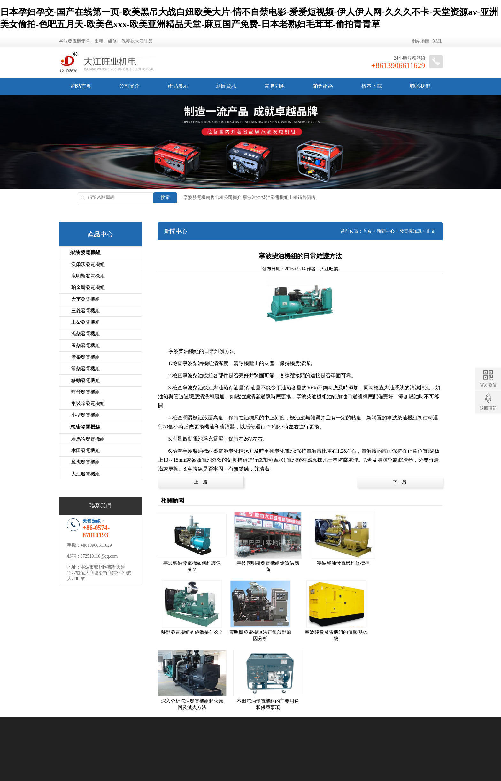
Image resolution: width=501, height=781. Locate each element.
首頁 (367, 231)
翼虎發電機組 (85, 460)
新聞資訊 (226, 86)
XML (437, 41)
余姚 (256, 739)
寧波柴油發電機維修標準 (336, 561)
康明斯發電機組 (88, 275)
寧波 (213, 739)
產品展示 (178, 86)
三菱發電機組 (85, 310)
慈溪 (247, 739)
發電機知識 (410, 231)
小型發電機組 (85, 414)
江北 (239, 739)
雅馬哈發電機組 (88, 437)
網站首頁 (81, 86)
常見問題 (275, 86)
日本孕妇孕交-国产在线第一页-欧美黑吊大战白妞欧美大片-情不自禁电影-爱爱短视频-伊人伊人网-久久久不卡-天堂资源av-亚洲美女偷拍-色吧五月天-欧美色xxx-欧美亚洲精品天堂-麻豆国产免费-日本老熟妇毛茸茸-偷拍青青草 (219, 778)
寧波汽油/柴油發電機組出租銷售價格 (279, 197)
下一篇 (399, 482)
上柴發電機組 (85, 321)
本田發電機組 (85, 449)
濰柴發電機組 (85, 333)
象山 (299, 739)
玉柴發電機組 (85, 344)
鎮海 (273, 739)
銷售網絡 (323, 86)
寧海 (290, 739)
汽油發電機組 (85, 425)
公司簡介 (129, 86)
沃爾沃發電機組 (88, 264)
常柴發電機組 (85, 368)
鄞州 (221, 739)
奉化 (282, 739)
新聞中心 (386, 231)
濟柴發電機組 (85, 356)
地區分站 (301, 753)
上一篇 (200, 482)
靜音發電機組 (85, 391)
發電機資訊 (262, 715)
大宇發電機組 (85, 298)
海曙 (230, 739)
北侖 (264, 739)
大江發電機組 (85, 472)
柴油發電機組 (85, 252)
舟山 (308, 739)
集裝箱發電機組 (88, 402)
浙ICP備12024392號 (276, 753)
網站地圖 (420, 41)
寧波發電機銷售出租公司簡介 (212, 197)
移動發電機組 (85, 379)
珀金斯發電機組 (88, 287)
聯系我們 (420, 86)
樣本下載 (371, 86)
